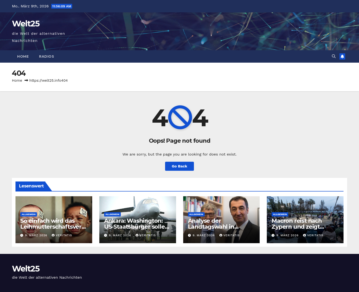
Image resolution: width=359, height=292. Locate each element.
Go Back (179, 166)
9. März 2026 (36, 235)
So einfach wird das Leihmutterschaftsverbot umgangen (52, 226)
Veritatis (62, 235)
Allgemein (28, 214)
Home (23, 56)
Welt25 (25, 24)
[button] (334, 56)
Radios (46, 56)
